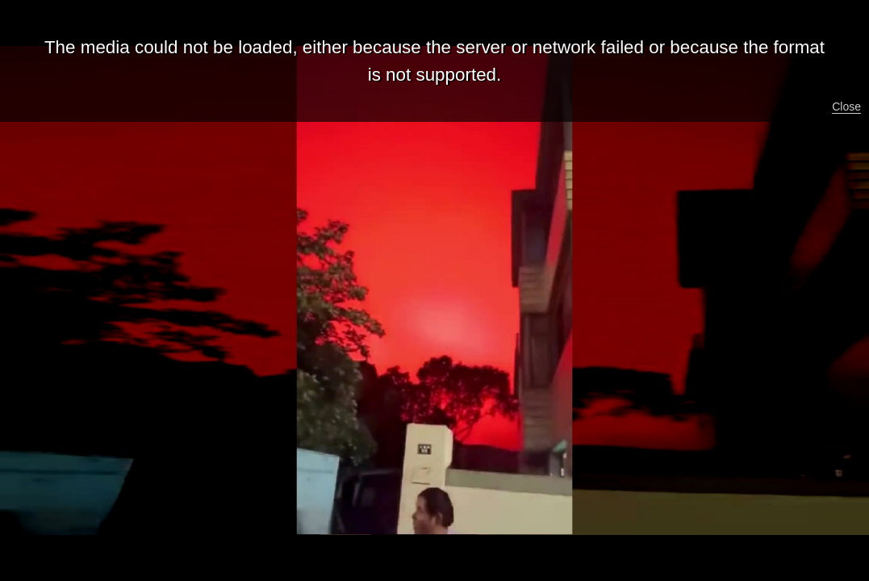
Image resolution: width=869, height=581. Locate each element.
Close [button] (846, 106)
